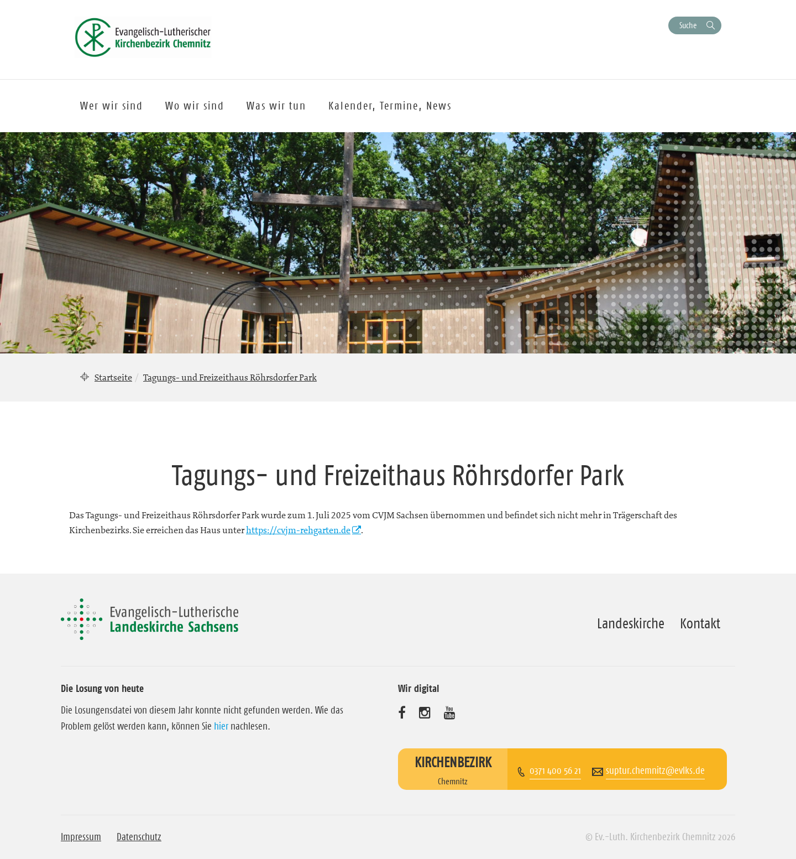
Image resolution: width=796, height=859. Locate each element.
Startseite (113, 377)
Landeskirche (630, 623)
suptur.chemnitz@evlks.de (655, 770)
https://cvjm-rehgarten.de (298, 530)
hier (221, 726)
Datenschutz (139, 837)
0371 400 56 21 (555, 770)
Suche (687, 25)
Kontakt (700, 623)
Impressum (81, 837)
